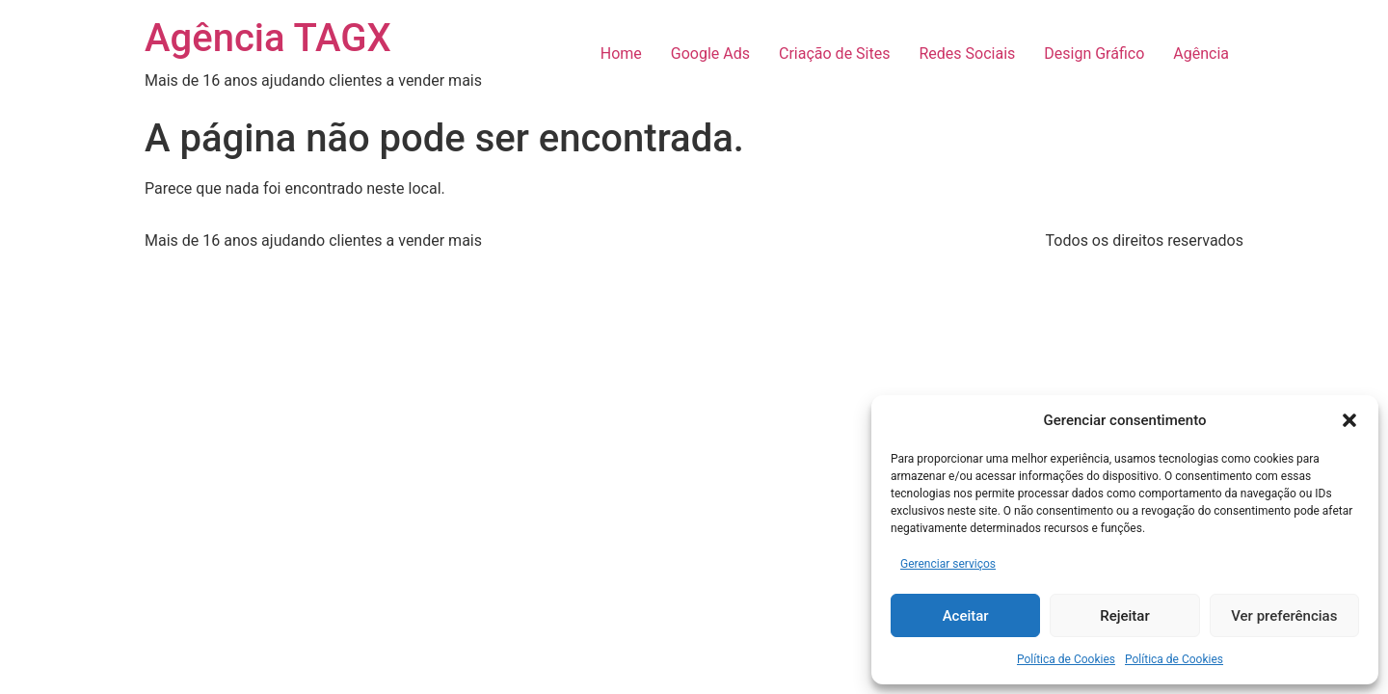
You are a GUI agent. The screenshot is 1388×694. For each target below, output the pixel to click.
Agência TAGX (268, 38)
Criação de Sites (834, 53)
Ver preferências (1284, 616)
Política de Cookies (1066, 659)
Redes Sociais (967, 53)
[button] (1349, 420)
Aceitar (966, 616)
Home (621, 53)
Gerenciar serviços (948, 564)
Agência (1201, 53)
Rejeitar (1124, 616)
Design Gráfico (1094, 53)
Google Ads (710, 53)
